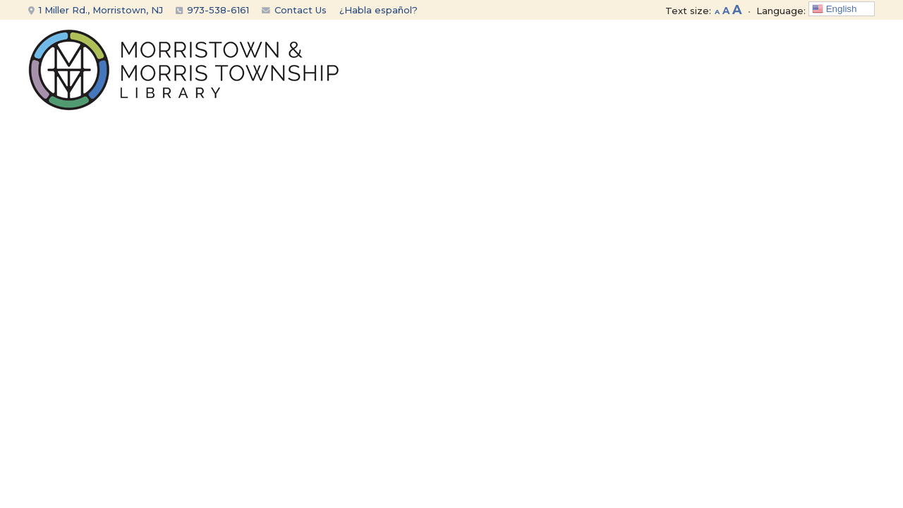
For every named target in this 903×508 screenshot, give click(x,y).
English (834, 9)
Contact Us (294, 10)
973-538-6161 (218, 10)
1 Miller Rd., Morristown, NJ (95, 10)
